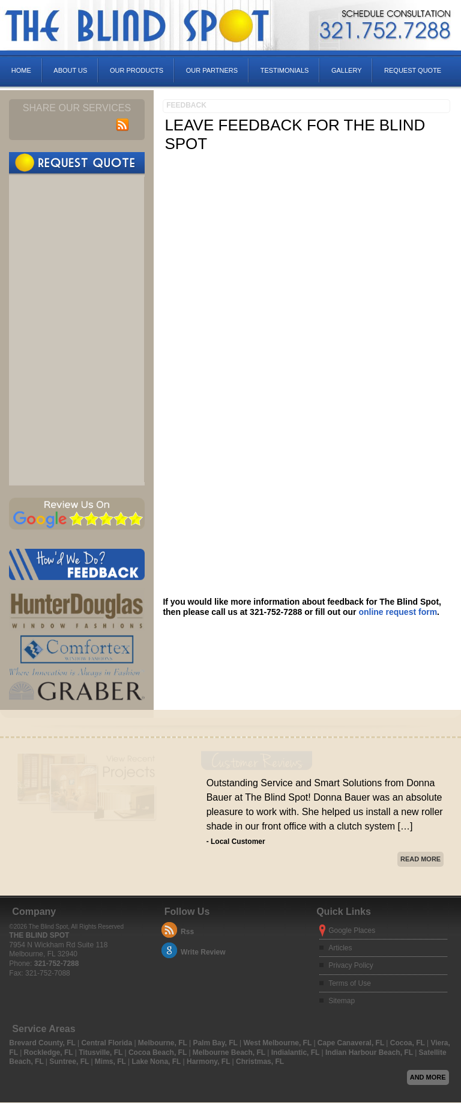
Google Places (351, 930)
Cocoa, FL (408, 1043)
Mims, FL (111, 1061)
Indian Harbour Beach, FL (370, 1052)
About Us (70, 70)
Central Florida (107, 1043)
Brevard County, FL (43, 1043)
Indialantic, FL (296, 1052)
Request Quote (412, 70)
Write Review (203, 952)
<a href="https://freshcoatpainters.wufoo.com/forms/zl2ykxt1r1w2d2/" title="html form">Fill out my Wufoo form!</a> (307, 374)
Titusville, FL (101, 1052)
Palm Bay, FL (216, 1043)
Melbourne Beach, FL (230, 1052)
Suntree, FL (70, 1061)
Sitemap (341, 1001)
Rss (187, 931)
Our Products (136, 70)
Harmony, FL (209, 1061)
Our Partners (212, 70)
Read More (420, 859)
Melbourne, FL (163, 1043)
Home (21, 70)
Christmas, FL (260, 1061)
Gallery (346, 70)
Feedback (186, 105)
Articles (340, 948)
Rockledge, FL (49, 1052)
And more (428, 1077)
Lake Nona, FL (156, 1061)
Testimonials (285, 70)
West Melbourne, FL (278, 1043)
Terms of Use (349, 983)
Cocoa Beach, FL (158, 1052)
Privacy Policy (350, 965)
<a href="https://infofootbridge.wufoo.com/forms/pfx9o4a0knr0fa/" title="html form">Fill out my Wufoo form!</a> (77, 329)
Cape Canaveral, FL (352, 1043)
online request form (397, 612)
